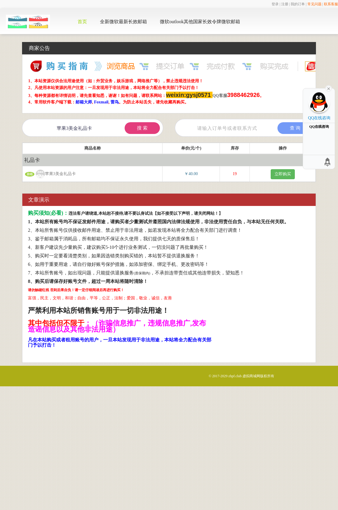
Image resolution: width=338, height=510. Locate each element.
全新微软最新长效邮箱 (123, 21)
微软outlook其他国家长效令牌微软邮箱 (200, 21)
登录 (275, 4)
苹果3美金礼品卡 (53, 174)
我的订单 (298, 4)
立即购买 (283, 174)
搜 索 (142, 127)
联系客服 (331, 4)
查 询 (295, 127)
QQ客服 (219, 95)
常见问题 (314, 4)
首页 (82, 21)
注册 (284, 4)
